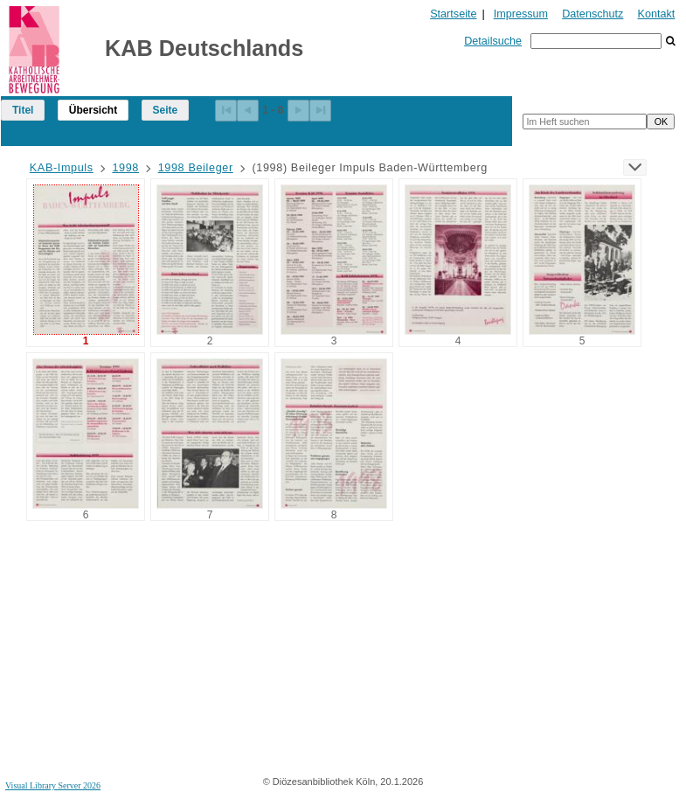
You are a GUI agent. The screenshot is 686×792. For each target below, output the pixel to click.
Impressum (521, 14)
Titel (22, 110)
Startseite (453, 14)
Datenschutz (592, 14)
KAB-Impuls (62, 168)
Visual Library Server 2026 (52, 785)
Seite (165, 110)
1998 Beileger (195, 168)
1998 (125, 168)
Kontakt (657, 14)
